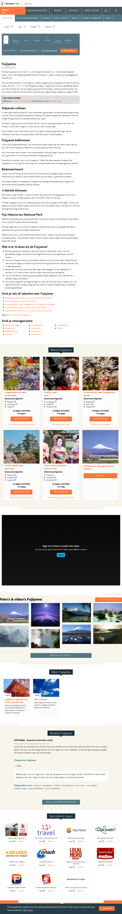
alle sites (29, 3)
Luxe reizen (36, 328)
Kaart (108, 18)
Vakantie (8, 334)
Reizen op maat (11, 331)
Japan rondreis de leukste (55, 465)
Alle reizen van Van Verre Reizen (21, 424)
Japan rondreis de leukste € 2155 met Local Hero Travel (28, 310)
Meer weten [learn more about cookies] (28, 910)
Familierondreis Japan (14, 465)
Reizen (75, 18)
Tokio (28, 71)
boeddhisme (19, 85)
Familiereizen (62, 325)
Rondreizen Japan (12, 325)
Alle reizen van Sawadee (100, 424)
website (21, 801)
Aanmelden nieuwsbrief (28, 899)
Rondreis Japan (50, 392)
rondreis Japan (56, 101)
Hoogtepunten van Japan (15, 392)
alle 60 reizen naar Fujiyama (18, 314)
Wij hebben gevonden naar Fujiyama (99, 467)
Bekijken (100, 475)
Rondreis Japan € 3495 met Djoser (20, 301)
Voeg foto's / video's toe (108, 599)
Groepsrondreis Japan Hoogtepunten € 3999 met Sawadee (30, 304)
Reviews (46, 18)
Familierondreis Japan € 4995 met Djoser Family (25, 307)
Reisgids (33, 26)
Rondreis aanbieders (92, 18)
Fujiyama (48, 26)
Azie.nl (7, 26)
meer (12, 801)
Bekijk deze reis (21, 418)
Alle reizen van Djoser (61, 424)
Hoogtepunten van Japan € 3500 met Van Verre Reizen (28, 297)
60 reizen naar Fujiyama (21, 101)
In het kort (7, 18)
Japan (20, 26)
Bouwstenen (36, 331)
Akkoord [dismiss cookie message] (107, 908)
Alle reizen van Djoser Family (21, 497)
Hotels (60, 328)
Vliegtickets (10, 328)
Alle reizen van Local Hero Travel (61, 497)
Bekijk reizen (69, 50)
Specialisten (36, 334)
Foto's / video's (60, 18)
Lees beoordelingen (49, 50)
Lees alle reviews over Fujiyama (61, 761)
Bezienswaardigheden (27, 18)
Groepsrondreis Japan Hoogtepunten (99, 392)
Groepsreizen (36, 325)
